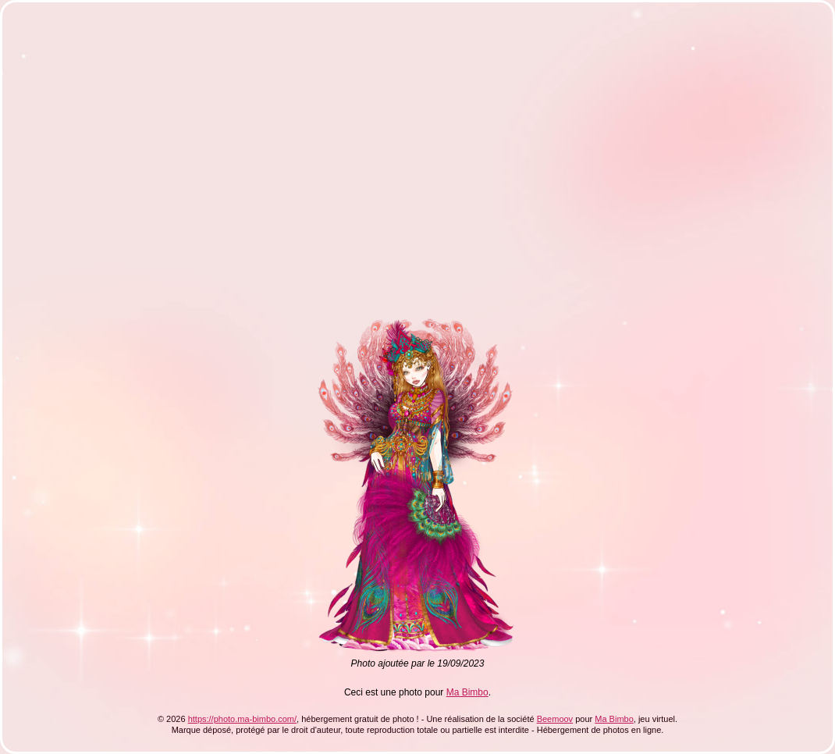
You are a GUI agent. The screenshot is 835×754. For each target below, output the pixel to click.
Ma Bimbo (467, 692)
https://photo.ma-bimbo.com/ (242, 719)
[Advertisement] (146, 164)
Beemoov (555, 719)
